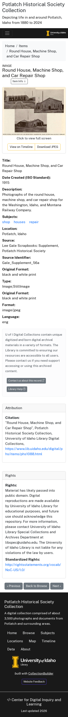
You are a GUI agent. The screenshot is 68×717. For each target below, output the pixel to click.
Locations (15, 641)
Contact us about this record (26, 380)
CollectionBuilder (40, 673)
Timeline (48, 641)
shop (6, 222)
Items (23, 46)
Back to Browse (36, 586)
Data (11, 649)
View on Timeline (21, 147)
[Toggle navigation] (7, 33)
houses (19, 222)
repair (34, 222)
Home (10, 46)
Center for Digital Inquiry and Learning (34, 702)
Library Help (17, 389)
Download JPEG (47, 147)
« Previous (13, 586)
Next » (57, 586)
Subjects (48, 633)
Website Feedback (34, 681)
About (25, 649)
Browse (29, 633)
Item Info (19, 81)
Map (32, 641)
